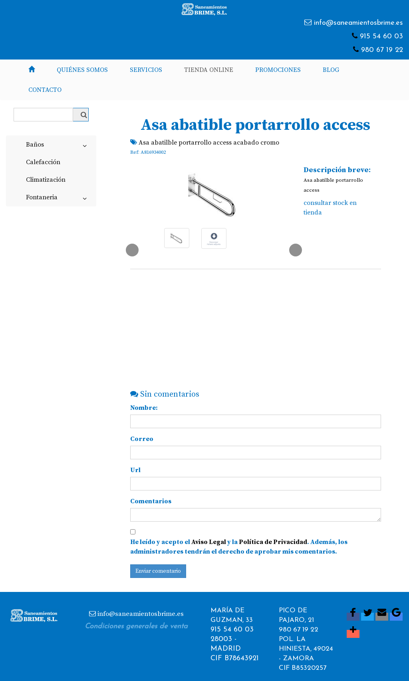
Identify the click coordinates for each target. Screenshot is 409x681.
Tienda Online (208, 70)
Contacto (45, 90)
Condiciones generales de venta (136, 626)
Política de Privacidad (273, 542)
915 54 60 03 (381, 36)
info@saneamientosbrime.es (358, 23)
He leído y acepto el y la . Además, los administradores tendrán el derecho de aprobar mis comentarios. (238, 547)
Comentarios (150, 501)
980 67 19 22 (382, 50)
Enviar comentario (158, 571)
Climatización (46, 180)
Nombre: (144, 408)
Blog (331, 70)
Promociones (278, 70)
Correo (141, 439)
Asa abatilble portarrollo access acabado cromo (209, 143)
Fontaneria (58, 199)
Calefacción (43, 162)
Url (135, 470)
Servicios (146, 70)
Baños (58, 146)
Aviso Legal (208, 542)
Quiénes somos (82, 70)
